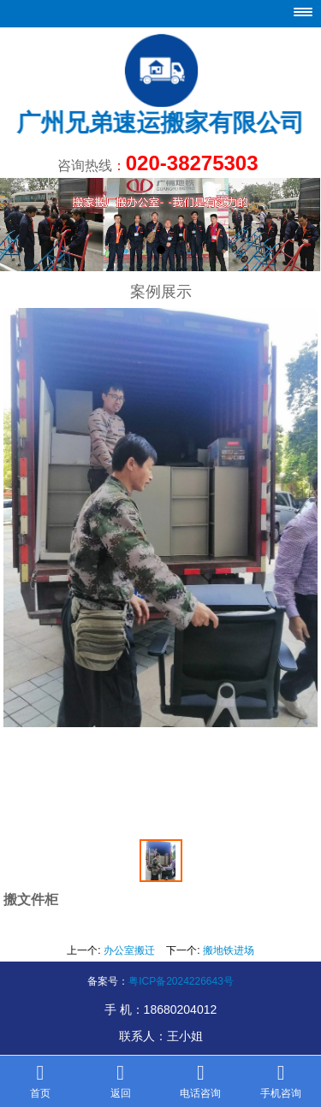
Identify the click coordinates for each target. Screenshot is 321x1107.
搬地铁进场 (228, 950)
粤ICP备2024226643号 (181, 981)
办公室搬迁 (129, 950)
